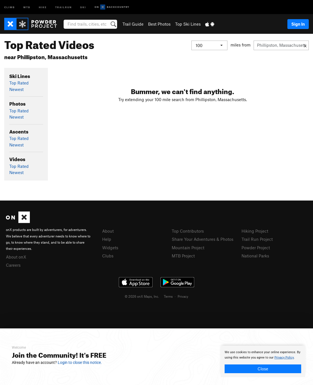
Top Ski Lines (188, 23)
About (108, 230)
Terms (168, 296)
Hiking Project (255, 230)
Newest (16, 89)
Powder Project (256, 247)
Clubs (107, 255)
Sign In (298, 23)
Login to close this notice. (80, 362)
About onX (16, 256)
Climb (9, 7)
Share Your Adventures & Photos (202, 239)
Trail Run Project (257, 239)
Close (263, 368)
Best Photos (159, 23)
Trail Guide (133, 23)
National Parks (255, 255)
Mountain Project (188, 247)
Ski (83, 7)
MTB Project (183, 255)
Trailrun (63, 7)
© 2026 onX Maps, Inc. (142, 296)
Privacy (183, 296)
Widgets (110, 247)
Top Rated (19, 82)
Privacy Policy (284, 357)
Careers (13, 265)
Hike (43, 7)
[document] (263, 361)
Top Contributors (188, 230)
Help (106, 239)
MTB (26, 7)
